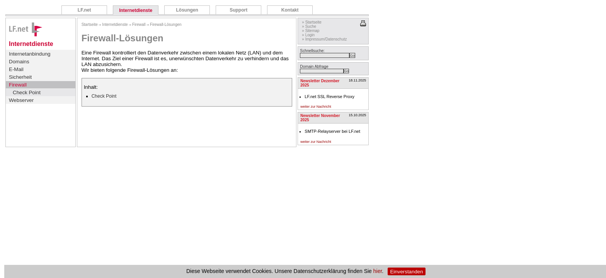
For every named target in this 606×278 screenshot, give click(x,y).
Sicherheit (20, 77)
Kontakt (290, 10)
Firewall (18, 85)
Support (238, 10)
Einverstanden (406, 272)
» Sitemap (310, 31)
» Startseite (312, 22)
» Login (308, 35)
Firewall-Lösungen (166, 24)
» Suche (309, 26)
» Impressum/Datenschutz (324, 39)
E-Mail (16, 69)
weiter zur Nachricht (315, 106)
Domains (19, 61)
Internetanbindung (29, 54)
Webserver (21, 100)
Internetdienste (135, 10)
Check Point (27, 92)
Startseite (90, 24)
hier (377, 271)
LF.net (84, 10)
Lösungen (187, 10)
